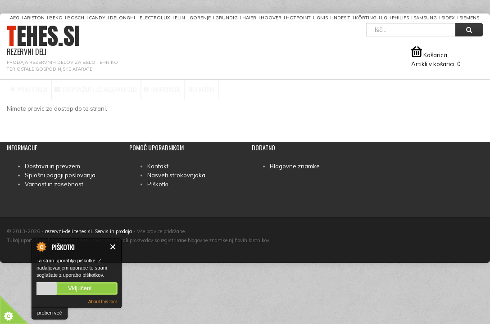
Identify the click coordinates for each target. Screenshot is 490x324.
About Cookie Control (41, 246)
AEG (14, 18)
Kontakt (157, 166)
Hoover (271, 18)
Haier (249, 18)
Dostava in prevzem (52, 166)
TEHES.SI (43, 40)
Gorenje (200, 18)
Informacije (217, 88)
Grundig (226, 18)
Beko (56, 18)
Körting (366, 18)
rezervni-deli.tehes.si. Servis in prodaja (88, 231)
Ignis (321, 18)
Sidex (448, 18)
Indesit (341, 18)
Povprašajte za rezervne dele (127, 88)
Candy (97, 18)
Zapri (113, 247)
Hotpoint (298, 18)
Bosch (75, 18)
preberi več (49, 312)
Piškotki (157, 184)
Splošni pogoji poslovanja (60, 175)
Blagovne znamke (295, 166)
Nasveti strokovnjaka (176, 175)
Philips (400, 18)
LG (384, 18)
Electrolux (155, 18)
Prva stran (37, 88)
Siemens (469, 18)
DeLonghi (122, 18)
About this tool (102, 301)
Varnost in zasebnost (54, 184)
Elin (180, 18)
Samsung (425, 18)
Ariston (34, 18)
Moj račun (274, 88)
